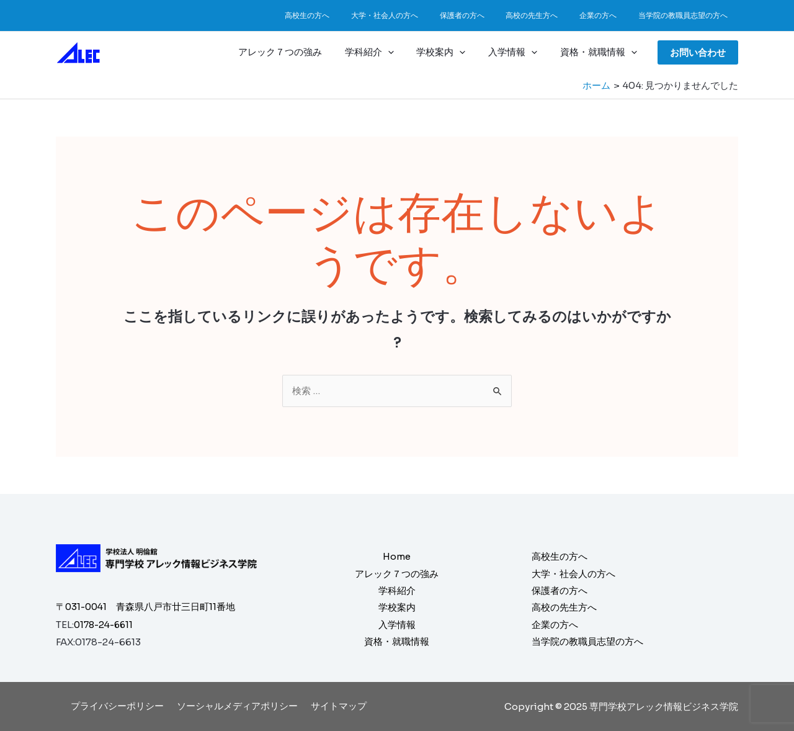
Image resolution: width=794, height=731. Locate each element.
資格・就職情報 (600, 52)
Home (397, 555)
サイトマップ (335, 706)
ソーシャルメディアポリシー (237, 706)
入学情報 (518, 52)
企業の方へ (608, 15)
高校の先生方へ (548, 15)
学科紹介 (383, 52)
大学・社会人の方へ (414, 15)
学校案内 (451, 52)
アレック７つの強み (299, 52)
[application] (402, 52)
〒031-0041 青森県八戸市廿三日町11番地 (147, 607)
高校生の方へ (343, 15)
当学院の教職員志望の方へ (686, 15)
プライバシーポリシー (120, 706)
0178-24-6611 (106, 624)
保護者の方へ (485, 15)
